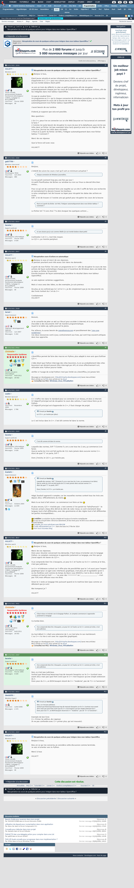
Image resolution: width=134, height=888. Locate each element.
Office (106, 6)
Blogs (40, 2)
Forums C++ (22, 16)
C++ (56, 9)
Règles (48, 21)
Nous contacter (78, 855)
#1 (105, 65)
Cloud (39, 6)
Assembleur (44, 9)
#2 (105, 158)
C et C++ (19, 27)
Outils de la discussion (86, 61)
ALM (49, 6)
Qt (124, 9)
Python (106, 9)
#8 (105, 431)
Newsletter (59, 2)
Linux (60, 381)
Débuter (34, 27)
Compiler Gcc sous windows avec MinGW (49, 525)
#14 (105, 732)
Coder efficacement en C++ (44, 527)
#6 (105, 347)
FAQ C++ (32, 16)
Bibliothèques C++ (86, 16)
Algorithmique (21, 9)
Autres (67, 12)
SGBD (99, 6)
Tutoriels (24, 2)
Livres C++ (53, 16)
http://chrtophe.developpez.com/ (68, 377)
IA (44, 6)
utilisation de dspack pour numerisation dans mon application (29, 824)
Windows (53, 381)
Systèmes (123, 6)
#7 (105, 390)
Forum (10, 27)
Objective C (85, 9)
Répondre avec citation (86, 153)
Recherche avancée (125, 21)
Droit (89, 2)
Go (70, 9)
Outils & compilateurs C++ (68, 16)
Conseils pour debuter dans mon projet (20, 830)
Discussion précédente (46, 799)
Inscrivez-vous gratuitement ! (50, 18)
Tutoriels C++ (42, 16)
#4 (105, 251)
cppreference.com (65, 330)
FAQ (33, 2)
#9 (105, 468)
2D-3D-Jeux (33, 9)
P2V (46, 379)
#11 (105, 603)
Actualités (20, 786)
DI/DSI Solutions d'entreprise (23, 6)
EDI (80, 6)
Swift (119, 9)
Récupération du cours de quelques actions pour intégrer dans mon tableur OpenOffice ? (55, 41)
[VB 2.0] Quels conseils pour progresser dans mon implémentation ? (31, 839)
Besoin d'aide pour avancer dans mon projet (22, 819)
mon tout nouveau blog (43, 529)
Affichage (101, 61)
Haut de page (101, 855)
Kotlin (76, 9)
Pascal (94, 9)
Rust (113, 9)
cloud (64, 379)
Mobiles (114, 6)
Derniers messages (8, 21)
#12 (105, 655)
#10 (105, 537)
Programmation (89, 6)
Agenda (34, 21)
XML (129, 9)
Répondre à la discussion (17, 36)
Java (64, 6)
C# (62, 9)
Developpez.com (90, 855)
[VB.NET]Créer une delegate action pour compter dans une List (29, 834)
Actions (19, 21)
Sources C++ (99, 16)
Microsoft (57, 6)
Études (80, 2)
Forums (12, 2)
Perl (100, 9)
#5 (105, 308)
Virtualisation (68, 381)
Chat (48, 2)
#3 (105, 221)
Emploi (71, 2)
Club (97, 2)
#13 (105, 691)
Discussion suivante (66, 799)
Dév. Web (72, 6)
